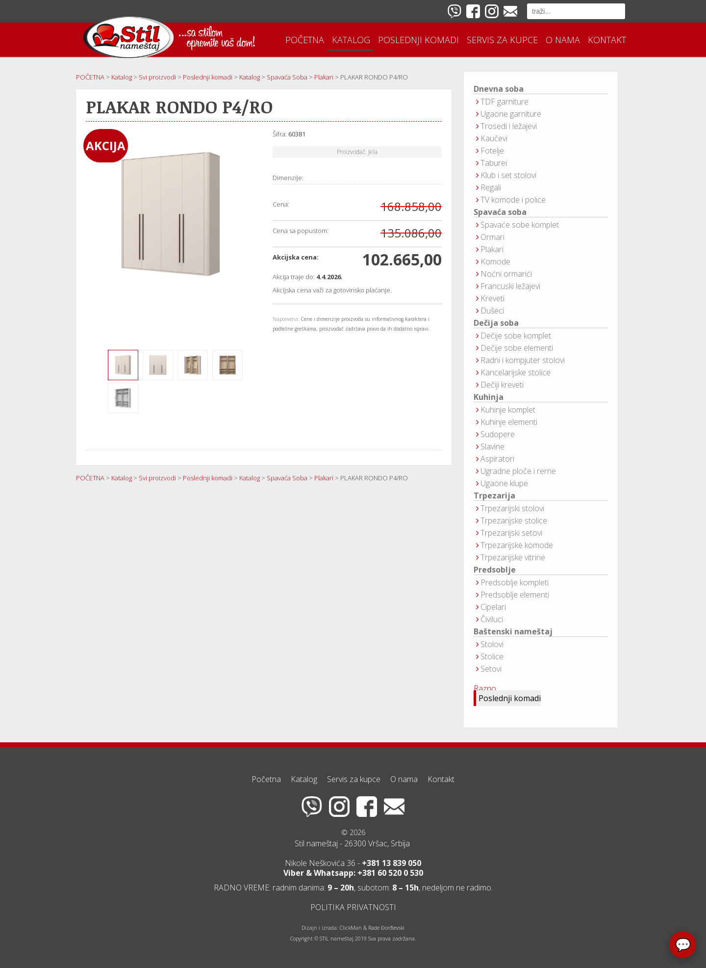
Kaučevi (493, 138)
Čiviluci (491, 619)
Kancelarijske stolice (515, 372)
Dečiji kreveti (502, 385)
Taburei (493, 163)
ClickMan (351, 927)
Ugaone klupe (504, 483)
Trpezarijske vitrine (512, 557)
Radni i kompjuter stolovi (522, 360)
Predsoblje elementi (514, 595)
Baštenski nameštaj (513, 632)
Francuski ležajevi (510, 286)
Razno (485, 688)
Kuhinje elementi (508, 422)
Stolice (492, 656)
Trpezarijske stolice (513, 520)
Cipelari (493, 607)
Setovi (491, 669)
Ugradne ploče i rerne (518, 471)
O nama (563, 40)
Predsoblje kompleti (514, 582)
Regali (490, 187)
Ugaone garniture (510, 114)
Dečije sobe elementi (516, 348)
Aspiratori (497, 459)
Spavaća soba (500, 212)
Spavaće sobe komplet (519, 225)
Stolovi (492, 644)
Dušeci (492, 310)
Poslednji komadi (418, 40)
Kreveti (492, 298)
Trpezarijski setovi (511, 533)
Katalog (351, 40)
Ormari (492, 237)
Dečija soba (496, 323)
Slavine (492, 446)
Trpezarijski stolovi (512, 508)
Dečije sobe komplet (515, 335)
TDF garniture (504, 101)
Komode (495, 261)
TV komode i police (513, 200)
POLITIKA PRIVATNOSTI (353, 907)
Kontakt (607, 40)
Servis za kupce (502, 40)
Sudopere (497, 434)
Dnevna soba (499, 89)
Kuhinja (489, 397)
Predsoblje (495, 570)
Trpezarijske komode (516, 545)
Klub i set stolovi (508, 175)
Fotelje (492, 151)
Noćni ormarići (506, 274)
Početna (304, 40)
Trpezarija (494, 496)
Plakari (492, 249)
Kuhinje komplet (507, 410)
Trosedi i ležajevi (508, 126)
